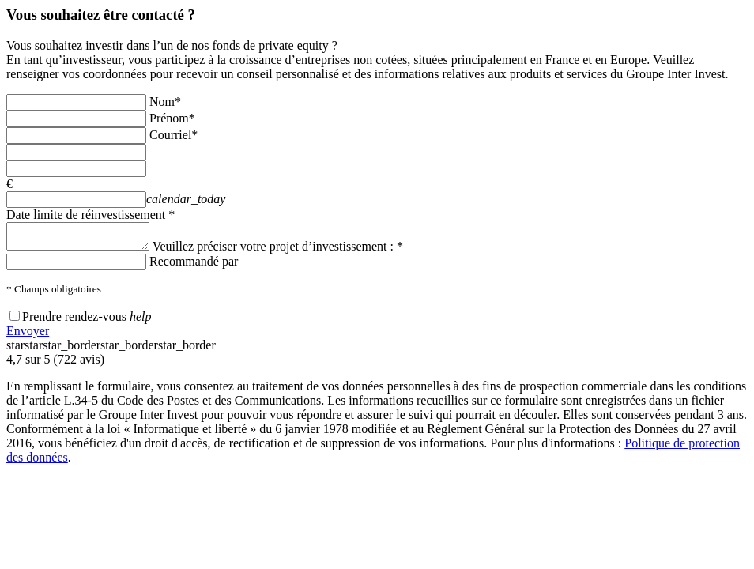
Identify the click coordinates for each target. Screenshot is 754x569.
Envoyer (27, 335)
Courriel (173, 134)
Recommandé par (193, 266)
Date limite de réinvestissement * (90, 214)
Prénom (172, 118)
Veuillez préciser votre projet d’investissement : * (293, 251)
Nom (165, 101)
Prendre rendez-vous (74, 321)
